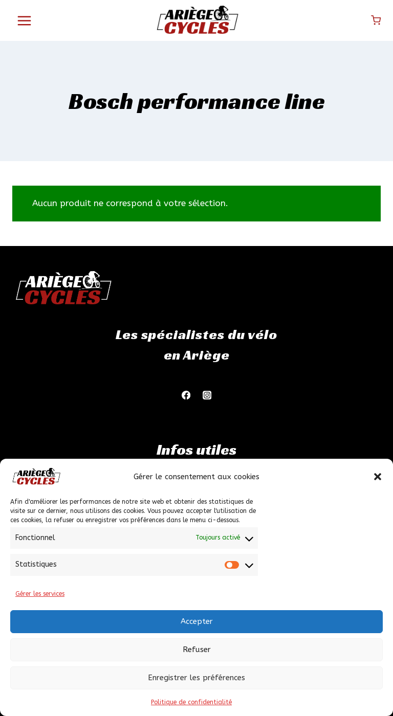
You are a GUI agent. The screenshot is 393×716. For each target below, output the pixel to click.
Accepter (197, 621)
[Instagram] (207, 395)
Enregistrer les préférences (196, 677)
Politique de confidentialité (191, 702)
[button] (378, 477)
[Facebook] (186, 395)
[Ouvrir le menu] (24, 20)
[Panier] (376, 20)
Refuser (197, 649)
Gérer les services (39, 593)
